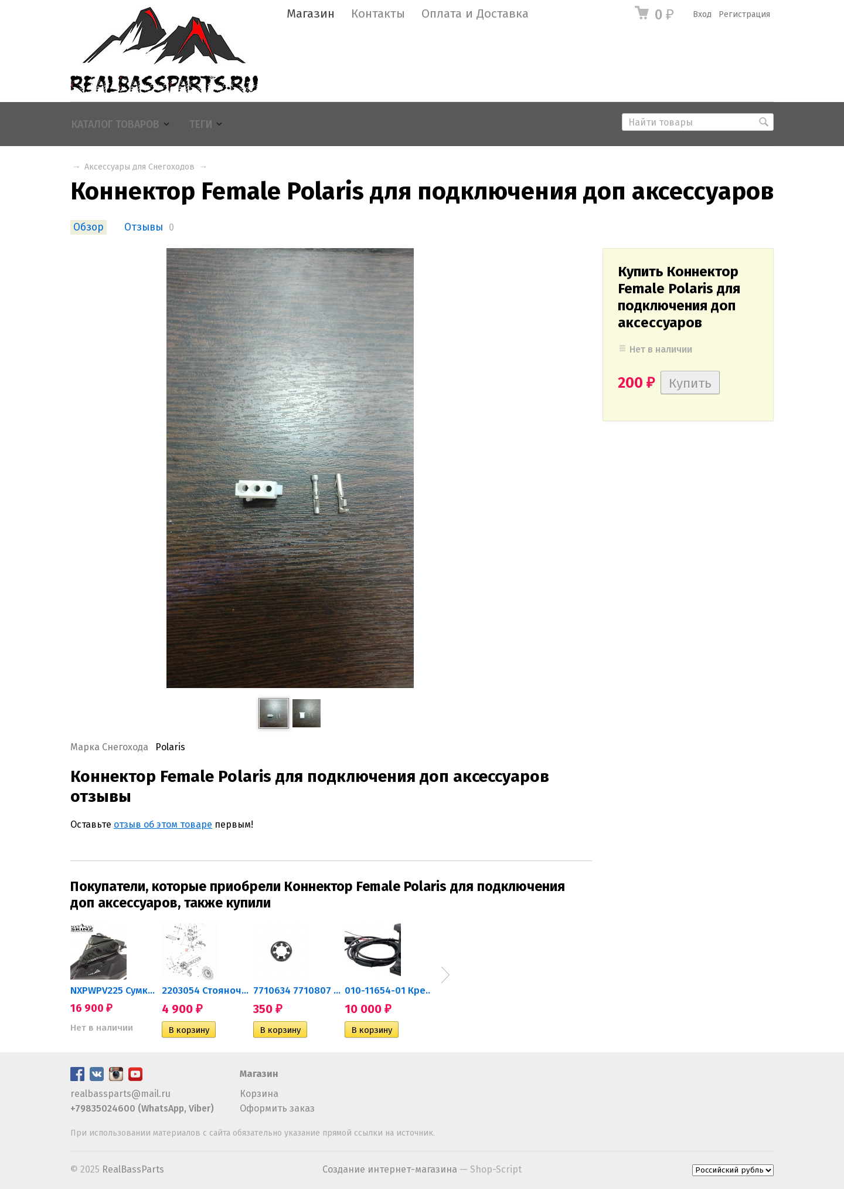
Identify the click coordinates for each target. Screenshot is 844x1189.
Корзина (259, 1093)
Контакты (378, 13)
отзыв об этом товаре (163, 824)
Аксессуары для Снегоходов (139, 167)
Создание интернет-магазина (389, 1169)
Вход (702, 14)
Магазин (311, 13)
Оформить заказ (277, 1108)
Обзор (88, 227)
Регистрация (744, 14)
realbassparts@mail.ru (120, 1093)
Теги (200, 124)
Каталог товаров (115, 124)
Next (445, 975)
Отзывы (143, 227)
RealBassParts (133, 1169)
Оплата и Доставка (475, 13)
